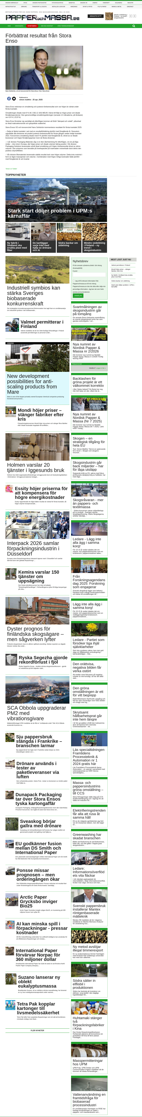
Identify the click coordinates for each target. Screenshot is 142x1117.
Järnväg (24, 6)
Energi (95, 2)
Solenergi (118, 2)
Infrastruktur (10, 6)
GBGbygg (72, 2)
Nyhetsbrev (32, 26)
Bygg (25, 2)
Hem (9, 26)
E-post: (75, 271)
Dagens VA (83, 2)
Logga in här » (101, 368)
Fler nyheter (37, 1111)
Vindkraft (106, 2)
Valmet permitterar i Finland (120, 265)
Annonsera (19, 26)
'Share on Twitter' (11, 169)
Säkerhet (130, 6)
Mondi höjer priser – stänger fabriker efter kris (120, 270)
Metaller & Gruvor (58, 6)
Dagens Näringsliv (11, 2)
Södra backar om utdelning (120, 281)
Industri (130, 2)
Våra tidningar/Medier (65, 26)
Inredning (74, 6)
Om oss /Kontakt (47, 26)
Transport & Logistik (39, 6)
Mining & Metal (116, 6)
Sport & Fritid (87, 6)
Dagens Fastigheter (39, 2)
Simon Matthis (25, 100)
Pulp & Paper (102, 6)
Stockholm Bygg (57, 2)
